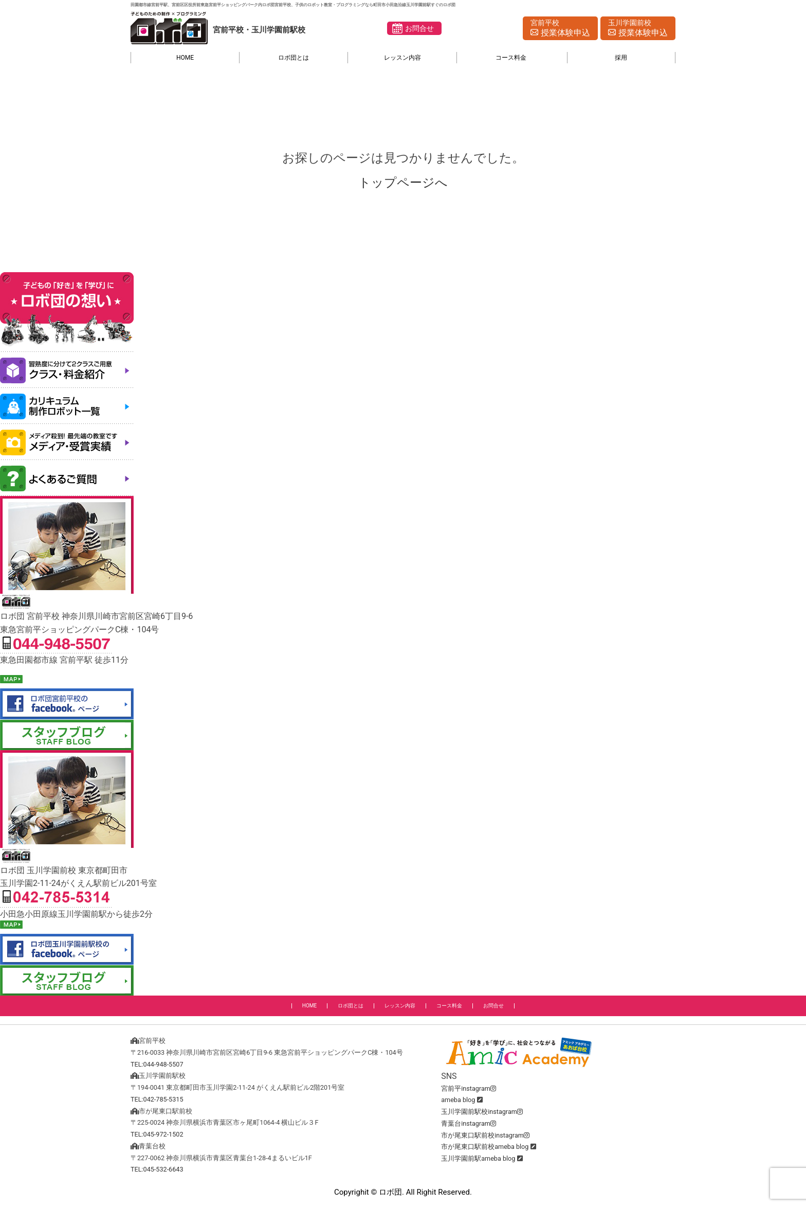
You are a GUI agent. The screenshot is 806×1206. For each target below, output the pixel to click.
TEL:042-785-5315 (157, 1099)
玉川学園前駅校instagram (482, 1111)
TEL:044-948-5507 (157, 1064)
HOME (185, 57)
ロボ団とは (293, 57)
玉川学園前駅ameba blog (478, 1158)
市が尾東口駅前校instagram (485, 1135)
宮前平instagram (468, 1088)
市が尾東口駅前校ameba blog (484, 1146)
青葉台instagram (468, 1123)
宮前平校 (560, 29)
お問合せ (419, 28)
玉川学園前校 (638, 29)
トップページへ (403, 182)
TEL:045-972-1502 (157, 1134)
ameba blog (458, 1100)
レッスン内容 (402, 57)
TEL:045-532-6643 (157, 1169)
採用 (621, 57)
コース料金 (511, 57)
